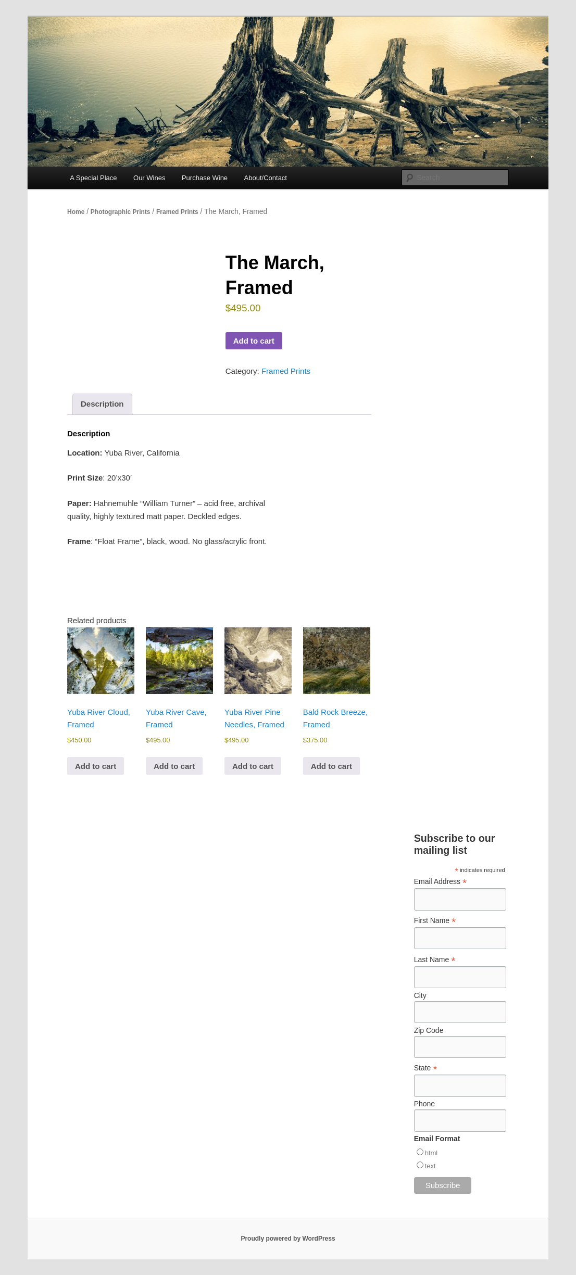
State (425, 1068)
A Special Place (93, 178)
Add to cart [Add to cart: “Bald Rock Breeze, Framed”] (331, 766)
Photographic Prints (121, 212)
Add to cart (253, 340)
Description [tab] (102, 403)
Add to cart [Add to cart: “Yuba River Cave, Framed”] (174, 766)
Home (75, 212)
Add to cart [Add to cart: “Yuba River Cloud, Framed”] (95, 766)
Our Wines (149, 178)
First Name (435, 921)
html (431, 1153)
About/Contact (265, 178)
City (420, 995)
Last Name (435, 960)
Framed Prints (177, 212)
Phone (424, 1104)
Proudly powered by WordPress (288, 1238)
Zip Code (429, 1030)
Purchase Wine (205, 178)
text (430, 1166)
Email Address (440, 882)
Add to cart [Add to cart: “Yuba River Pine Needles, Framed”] (252, 766)
